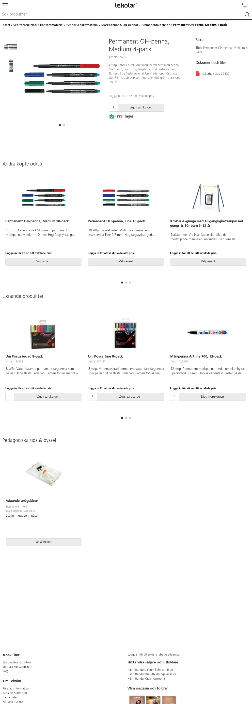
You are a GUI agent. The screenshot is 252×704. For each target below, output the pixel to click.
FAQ (5, 671)
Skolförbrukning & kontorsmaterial (38, 25)
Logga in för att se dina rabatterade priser (153, 654)
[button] (60, 125)
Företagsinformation (16, 688)
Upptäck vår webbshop (17, 667)
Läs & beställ (43, 542)
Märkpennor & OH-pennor (119, 25)
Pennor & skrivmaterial (82, 25)
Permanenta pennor (156, 25)
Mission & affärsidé (15, 693)
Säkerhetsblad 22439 (213, 73)
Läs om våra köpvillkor (17, 662)
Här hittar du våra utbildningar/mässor (151, 674)
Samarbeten (10, 697)
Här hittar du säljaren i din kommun (150, 670)
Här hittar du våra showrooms (146, 678)
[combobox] (126, 15)
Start (6, 25)
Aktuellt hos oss (13, 702)
